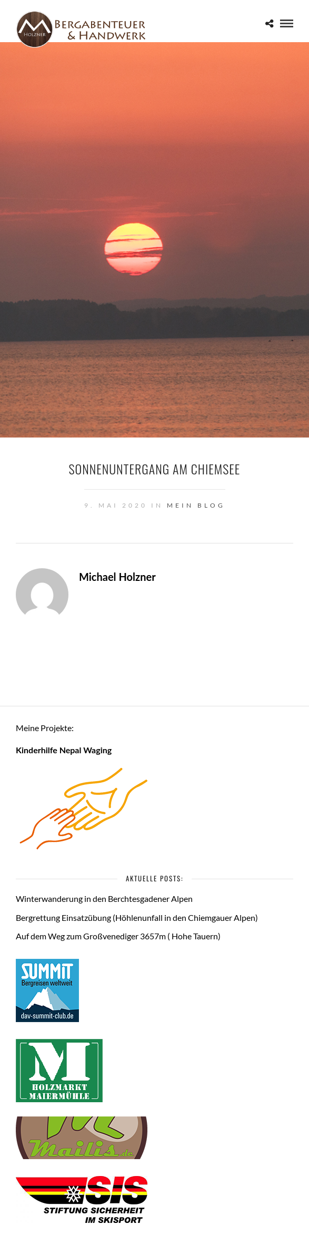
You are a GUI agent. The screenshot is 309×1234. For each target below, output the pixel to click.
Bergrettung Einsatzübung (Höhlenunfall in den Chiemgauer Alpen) (137, 917)
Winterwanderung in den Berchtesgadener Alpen (104, 898)
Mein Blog (196, 505)
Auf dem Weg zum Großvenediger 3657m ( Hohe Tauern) (118, 936)
